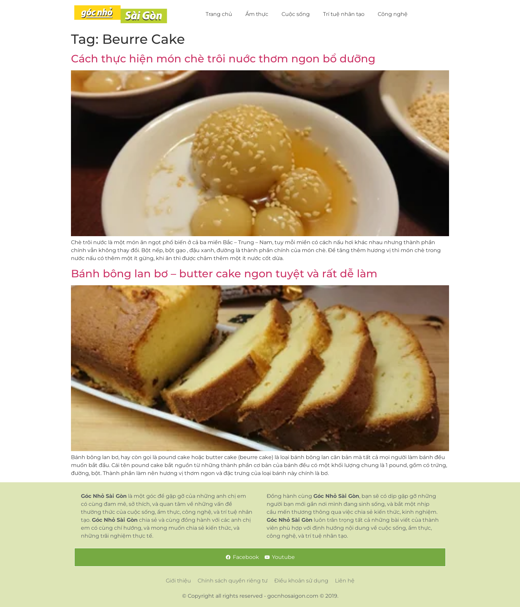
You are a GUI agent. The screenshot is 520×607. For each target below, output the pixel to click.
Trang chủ (219, 14)
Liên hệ (345, 580)
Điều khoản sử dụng (301, 580)
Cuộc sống (296, 14)
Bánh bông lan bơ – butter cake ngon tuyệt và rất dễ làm (224, 273)
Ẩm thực (256, 14)
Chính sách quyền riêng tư (233, 580)
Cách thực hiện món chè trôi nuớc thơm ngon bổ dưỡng (223, 58)
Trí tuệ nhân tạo (343, 14)
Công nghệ (393, 14)
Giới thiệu (178, 580)
